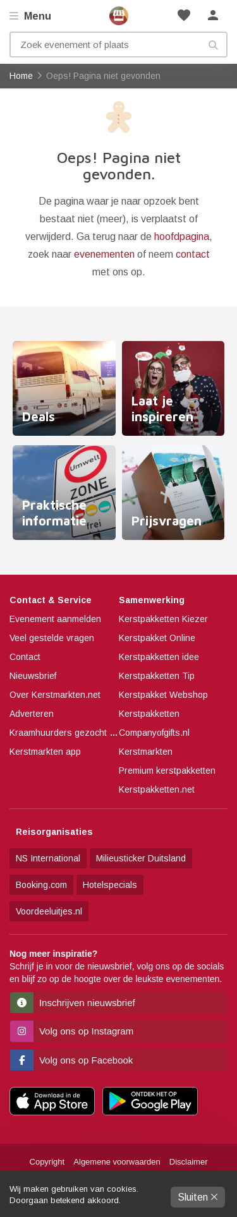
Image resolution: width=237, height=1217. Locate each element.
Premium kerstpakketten (167, 770)
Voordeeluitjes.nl (49, 911)
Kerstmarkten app (45, 751)
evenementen (104, 254)
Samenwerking (152, 600)
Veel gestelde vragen (51, 638)
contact (193, 254)
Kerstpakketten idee (159, 657)
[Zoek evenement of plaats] (118, 44)
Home (118, 16)
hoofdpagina (181, 236)
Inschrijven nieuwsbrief (72, 1003)
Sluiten (198, 1197)
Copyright (47, 1161)
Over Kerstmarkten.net (54, 695)
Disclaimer (188, 1161)
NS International (48, 858)
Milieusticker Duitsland (141, 858)
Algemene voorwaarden (116, 1161)
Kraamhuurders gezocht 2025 (69, 733)
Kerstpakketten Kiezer (163, 619)
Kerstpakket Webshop (163, 695)
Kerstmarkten (146, 751)
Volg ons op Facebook (71, 1060)
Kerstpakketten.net (157, 789)
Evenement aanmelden (55, 619)
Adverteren (31, 714)
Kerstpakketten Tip (157, 676)
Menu (36, 16)
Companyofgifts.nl (154, 733)
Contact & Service (50, 600)
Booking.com (41, 885)
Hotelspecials (110, 885)
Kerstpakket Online (157, 638)
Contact (24, 657)
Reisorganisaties (54, 832)
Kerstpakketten (149, 714)
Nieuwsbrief (32, 676)
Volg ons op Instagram (71, 1031)
